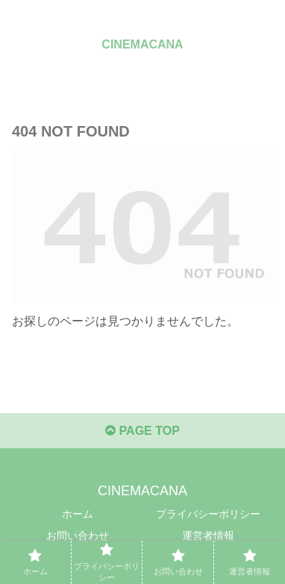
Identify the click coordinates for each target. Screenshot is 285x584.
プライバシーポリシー (208, 514)
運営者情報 (208, 535)
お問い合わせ (77, 535)
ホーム (77, 514)
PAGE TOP (142, 430)
